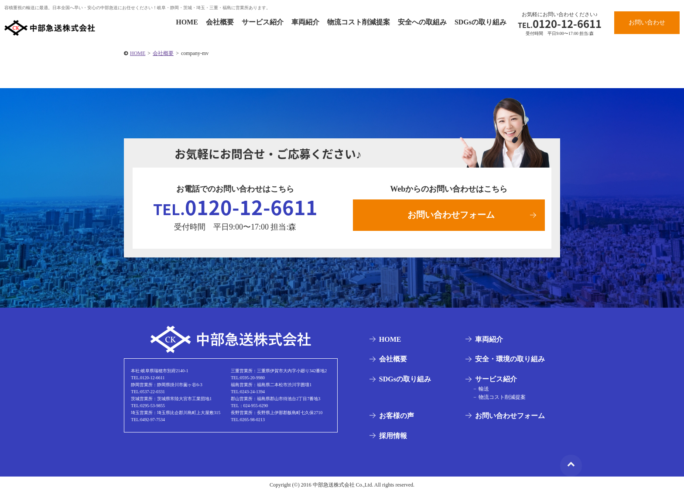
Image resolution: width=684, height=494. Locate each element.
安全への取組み (422, 22)
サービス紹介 (263, 22)
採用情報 (393, 436)
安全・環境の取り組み (509, 360)
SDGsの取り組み (480, 22)
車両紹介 (305, 22)
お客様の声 (396, 416)
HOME (187, 22)
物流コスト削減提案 (358, 22)
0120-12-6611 (560, 23)
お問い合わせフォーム (451, 215)
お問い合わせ (647, 22)
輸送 (483, 389)
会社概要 (220, 22)
